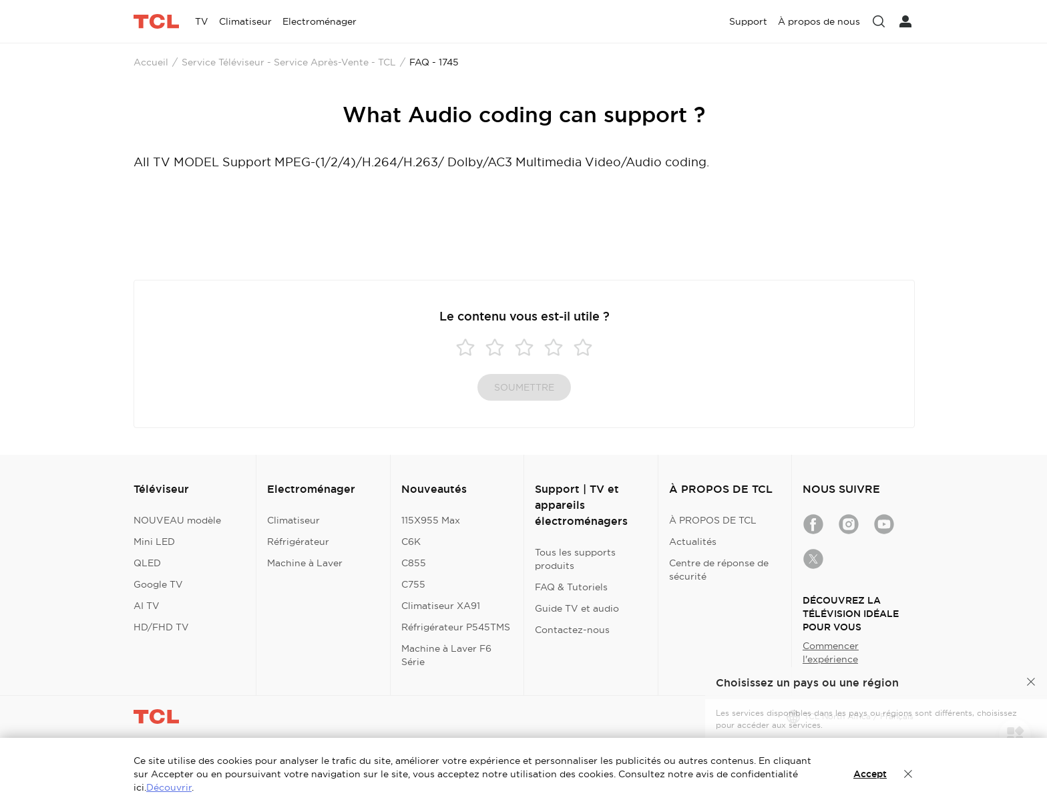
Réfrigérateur (298, 542)
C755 (413, 584)
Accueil (151, 62)
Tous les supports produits (575, 559)
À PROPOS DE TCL (713, 520)
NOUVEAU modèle (177, 520)
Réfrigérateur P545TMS (455, 627)
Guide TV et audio (577, 608)
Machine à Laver (305, 563)
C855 (413, 563)
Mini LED (154, 542)
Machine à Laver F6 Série (446, 655)
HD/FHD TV (161, 627)
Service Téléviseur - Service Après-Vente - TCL (289, 62)
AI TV (147, 606)
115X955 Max (430, 520)
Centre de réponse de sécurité (719, 569)
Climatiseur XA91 (440, 606)
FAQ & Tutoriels (571, 587)
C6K (411, 542)
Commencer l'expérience (831, 652)
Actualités (692, 542)
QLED (147, 563)
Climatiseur (293, 520)
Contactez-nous (572, 630)
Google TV (158, 584)
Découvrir (169, 787)
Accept (870, 774)
